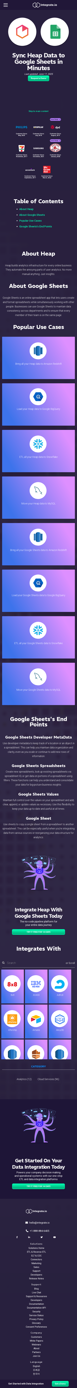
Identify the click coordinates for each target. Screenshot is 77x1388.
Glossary (36, 1323)
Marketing (36, 1263)
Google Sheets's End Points (35, 226)
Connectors (36, 1259)
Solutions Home (36, 1248)
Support (36, 1271)
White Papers (36, 1340)
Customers (36, 1337)
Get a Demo (60, 1384)
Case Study (55, 119)
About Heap (26, 209)
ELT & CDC (36, 1255)
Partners (36, 1352)
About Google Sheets (32, 214)
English (36, 1366)
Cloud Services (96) (48, 1079)
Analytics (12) (24, 1079)
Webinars (36, 1344)
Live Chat (36, 1292)
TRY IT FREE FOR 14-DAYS (38, 932)
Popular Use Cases (30, 220)
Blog (36, 1288)
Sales (36, 1267)
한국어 (36, 1373)
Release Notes (36, 1278)
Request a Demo (38, 78)
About (36, 1348)
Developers (36, 1274)
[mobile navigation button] (5, 5)
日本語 (36, 1370)
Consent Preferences (36, 1326)
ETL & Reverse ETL (36, 1252)
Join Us (36, 1356)
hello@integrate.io (37, 1222)
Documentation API (36, 1307)
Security (36, 1311)
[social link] (17, 1237)
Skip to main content (38, 111)
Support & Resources (36, 1296)
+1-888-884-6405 (37, 1230)
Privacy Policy (36, 1319)
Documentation (36, 1304)
